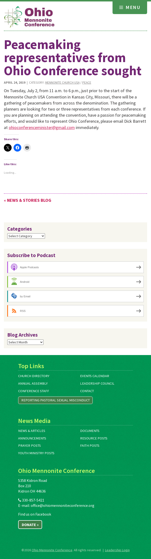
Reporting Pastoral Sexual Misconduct (55, 400)
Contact (87, 391)
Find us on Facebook (34, 514)
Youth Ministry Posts (36, 453)
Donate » (30, 524)
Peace (86, 83)
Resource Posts (93, 438)
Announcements (32, 438)
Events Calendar (94, 376)
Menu (129, 7)
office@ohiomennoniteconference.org (62, 505)
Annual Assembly (33, 383)
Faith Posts (89, 445)
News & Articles (31, 431)
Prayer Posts (29, 445)
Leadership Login (117, 550)
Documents (89, 431)
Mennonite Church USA (62, 83)
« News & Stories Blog (27, 200)
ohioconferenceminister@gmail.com (42, 127)
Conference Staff (33, 391)
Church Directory (33, 376)
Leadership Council (97, 383)
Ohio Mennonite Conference (52, 550)
